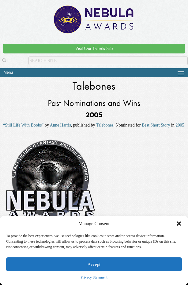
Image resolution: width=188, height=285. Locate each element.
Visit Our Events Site (94, 48)
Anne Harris (60, 125)
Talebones (105, 125)
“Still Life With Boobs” (23, 125)
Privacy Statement (94, 277)
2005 (179, 125)
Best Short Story (156, 125)
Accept (94, 264)
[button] (179, 224)
